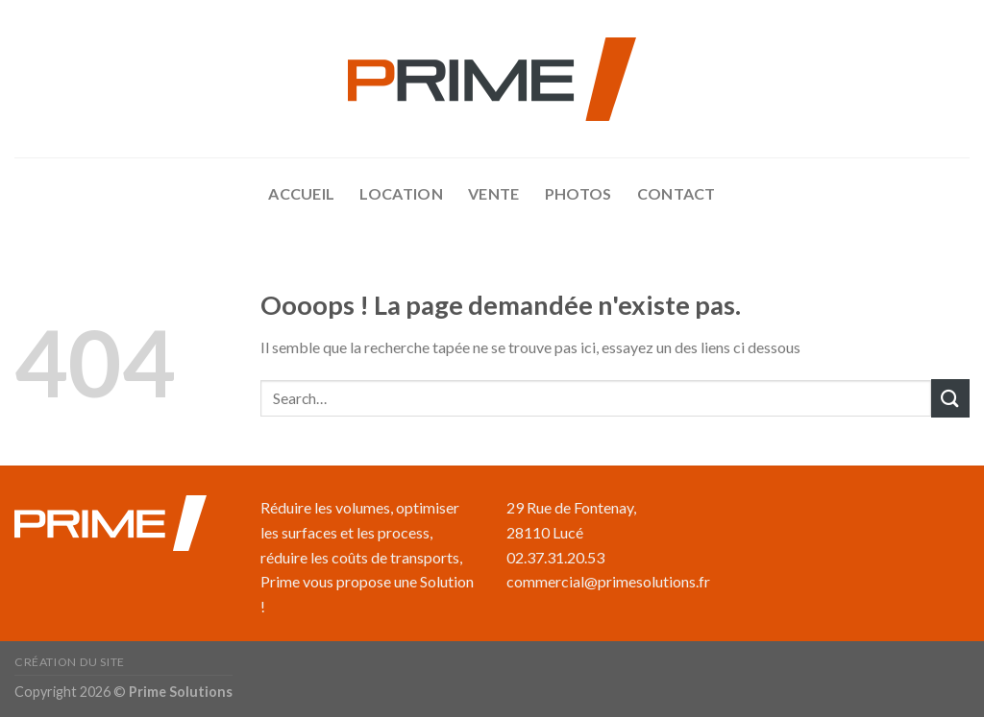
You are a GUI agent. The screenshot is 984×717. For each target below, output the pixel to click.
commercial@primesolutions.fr (608, 581)
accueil (301, 193)
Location (401, 193)
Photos (578, 193)
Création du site (69, 662)
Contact (676, 193)
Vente (494, 193)
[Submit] (950, 398)
